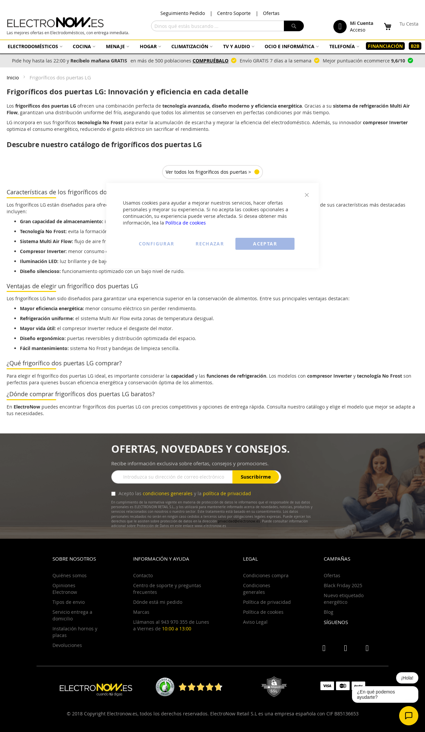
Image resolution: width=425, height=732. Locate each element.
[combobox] (227, 26)
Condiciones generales (256, 588)
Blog (328, 612)
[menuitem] (34, 46)
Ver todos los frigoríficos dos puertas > (208, 172)
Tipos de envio (68, 602)
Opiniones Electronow (64, 588)
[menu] (212, 46)
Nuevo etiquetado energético (344, 598)
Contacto (143, 575)
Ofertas (271, 13)
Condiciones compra (266, 575)
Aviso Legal (255, 622)
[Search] (294, 26)
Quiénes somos (69, 575)
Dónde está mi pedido (157, 602)
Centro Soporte (234, 13)
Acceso (357, 30)
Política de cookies (185, 223)
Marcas (141, 612)
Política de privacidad (267, 602)
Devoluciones (67, 645)
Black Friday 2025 (343, 585)
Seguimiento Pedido (182, 13)
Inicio (13, 77)
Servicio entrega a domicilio (72, 615)
